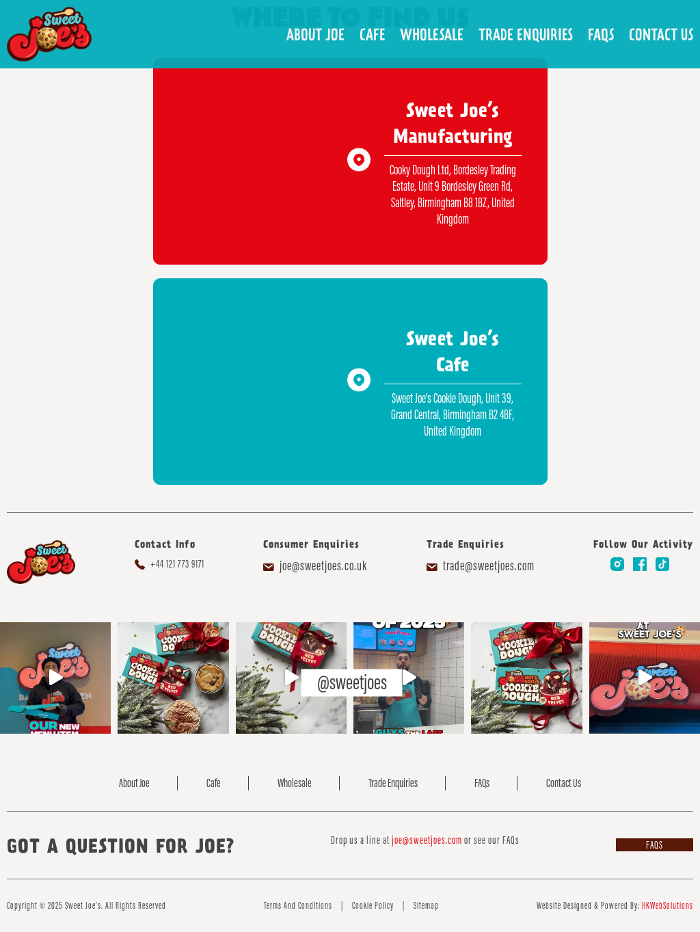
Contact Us (661, 34)
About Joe (315, 34)
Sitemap (426, 905)
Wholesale (431, 34)
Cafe (372, 34)
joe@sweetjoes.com (427, 840)
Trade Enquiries (526, 34)
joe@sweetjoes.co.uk (323, 565)
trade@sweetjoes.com (489, 565)
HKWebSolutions (667, 905)
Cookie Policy (373, 905)
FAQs (601, 34)
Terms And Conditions (298, 905)
